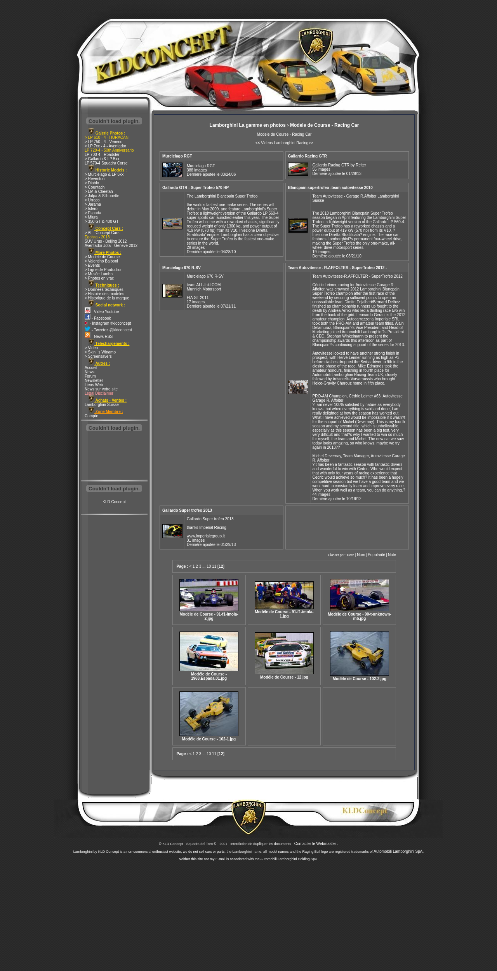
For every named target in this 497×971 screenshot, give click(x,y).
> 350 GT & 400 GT (101, 221)
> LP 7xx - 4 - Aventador (105, 146)
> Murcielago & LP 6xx (104, 174)
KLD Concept (114, 502)
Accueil (91, 368)
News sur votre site (101, 389)
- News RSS (99, 336)
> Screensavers (98, 356)
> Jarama (93, 204)
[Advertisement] (114, 456)
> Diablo (92, 183)
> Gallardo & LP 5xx (102, 159)
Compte (91, 416)
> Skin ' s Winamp (100, 352)
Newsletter (94, 380)
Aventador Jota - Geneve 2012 (111, 245)
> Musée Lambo (99, 274)
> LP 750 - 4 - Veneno (103, 142)
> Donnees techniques (104, 289)
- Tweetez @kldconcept (108, 330)
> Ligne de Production (104, 270)
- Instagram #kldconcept (108, 323)
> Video (91, 348)
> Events (92, 265)
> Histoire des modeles (104, 294)
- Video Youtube (102, 312)
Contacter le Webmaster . (316, 844)
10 (209, 566)
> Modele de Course (102, 257)
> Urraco (92, 200)
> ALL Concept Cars (102, 233)
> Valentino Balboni (101, 261)
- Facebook (98, 318)
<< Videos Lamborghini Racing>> (284, 143)
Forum (90, 376)
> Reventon (94, 179)
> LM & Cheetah (99, 191)
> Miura (91, 217)
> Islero (91, 208)
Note (392, 555)
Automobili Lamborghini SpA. (399, 851)
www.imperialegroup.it (206, 536)
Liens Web (94, 385)
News (89, 372)
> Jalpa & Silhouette (102, 196)
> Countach (94, 187)
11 (214, 566)
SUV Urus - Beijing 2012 (106, 241)
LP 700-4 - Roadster (102, 154)
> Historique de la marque (107, 298)
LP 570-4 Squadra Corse (106, 163)
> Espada (93, 213)
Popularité (376, 555)
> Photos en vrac (99, 278)
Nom (361, 555)
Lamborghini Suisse (102, 404)
